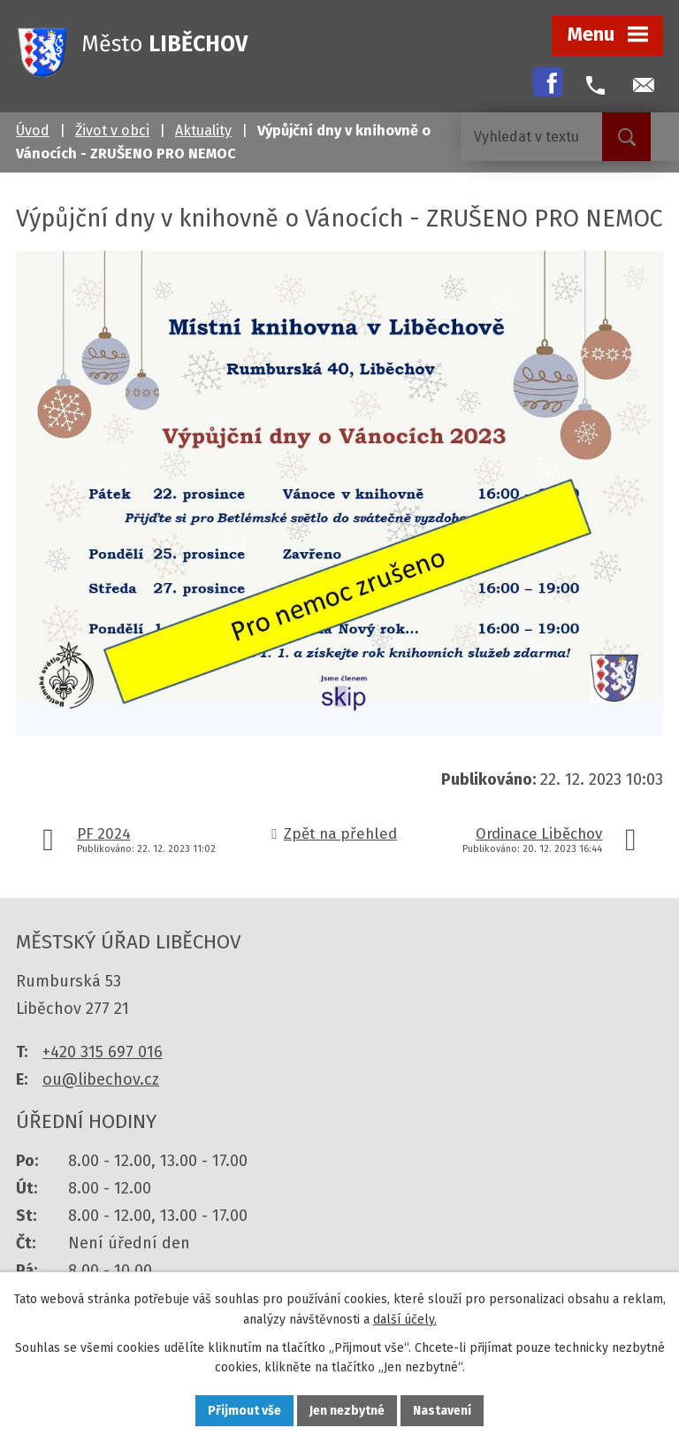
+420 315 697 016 (102, 1052)
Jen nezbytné (347, 1410)
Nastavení (442, 1410)
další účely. (405, 1319)
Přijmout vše (244, 1410)
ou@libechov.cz (100, 1079)
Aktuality (203, 130)
